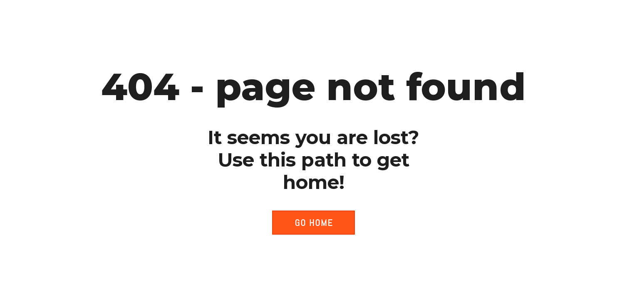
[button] (313, 223)
